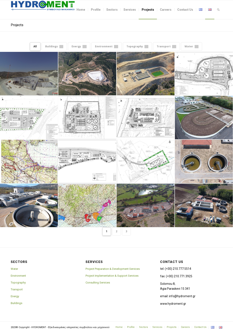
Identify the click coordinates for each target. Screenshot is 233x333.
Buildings (16, 303)
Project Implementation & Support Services (112, 275)
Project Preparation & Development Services (113, 268)
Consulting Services (98, 282)
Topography (18, 282)
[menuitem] (81, 9)
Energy (15, 296)
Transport (17, 289)
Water (14, 268)
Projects (17, 25)
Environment (18, 275)
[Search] (218, 9)
